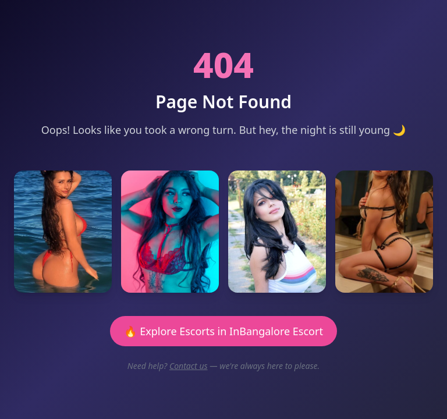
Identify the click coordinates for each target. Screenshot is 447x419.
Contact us (188, 365)
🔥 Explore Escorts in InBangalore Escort (223, 331)
